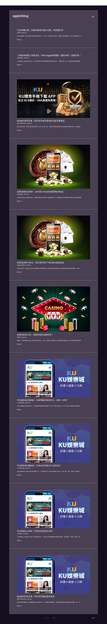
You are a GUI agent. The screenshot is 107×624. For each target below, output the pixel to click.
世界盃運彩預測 (47, 2)
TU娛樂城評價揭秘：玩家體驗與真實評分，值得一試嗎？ (43, 400)
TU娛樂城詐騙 (20, 468)
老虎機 (18, 32)
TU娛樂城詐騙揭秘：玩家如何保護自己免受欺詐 (38, 465)
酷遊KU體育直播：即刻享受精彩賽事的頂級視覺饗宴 (41, 120)
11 (54, 617)
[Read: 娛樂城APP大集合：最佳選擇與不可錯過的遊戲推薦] (53, 237)
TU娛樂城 (27, 2)
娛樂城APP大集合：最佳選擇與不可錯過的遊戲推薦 (40, 262)
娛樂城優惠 (20, 58)
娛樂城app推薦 (21, 265)
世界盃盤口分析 (37, 2)
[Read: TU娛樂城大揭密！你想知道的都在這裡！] (53, 508)
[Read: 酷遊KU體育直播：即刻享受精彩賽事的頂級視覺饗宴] (53, 98)
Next (94, 617)
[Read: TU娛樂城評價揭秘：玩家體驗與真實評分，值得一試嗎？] (53, 377)
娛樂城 (18, 337)
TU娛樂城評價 (20, 402)
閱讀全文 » (19, 40)
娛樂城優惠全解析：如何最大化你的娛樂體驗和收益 (40, 191)
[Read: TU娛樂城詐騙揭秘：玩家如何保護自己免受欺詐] (53, 443)
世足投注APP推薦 (58, 2)
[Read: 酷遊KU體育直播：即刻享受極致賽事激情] (53, 574)
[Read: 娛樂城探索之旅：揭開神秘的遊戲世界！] (53, 309)
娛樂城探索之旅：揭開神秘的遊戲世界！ (35, 334)
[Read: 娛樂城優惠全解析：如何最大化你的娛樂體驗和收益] (53, 166)
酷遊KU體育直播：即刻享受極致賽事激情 (36, 596)
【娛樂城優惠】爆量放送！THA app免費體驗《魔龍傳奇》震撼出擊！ (49, 55)
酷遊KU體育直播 (21, 123)
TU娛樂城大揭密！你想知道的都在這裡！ (35, 531)
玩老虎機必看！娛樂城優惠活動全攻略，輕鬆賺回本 (40, 30)
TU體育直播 (79, 2)
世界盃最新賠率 (69, 2)
